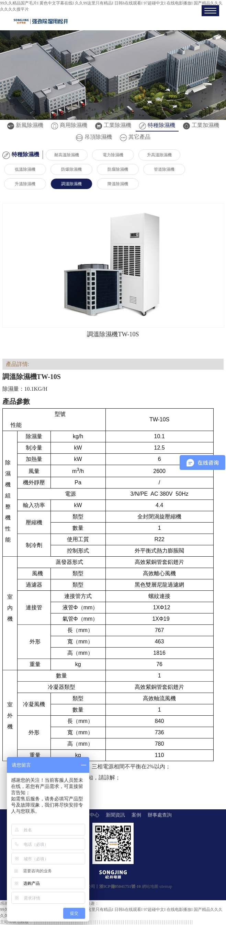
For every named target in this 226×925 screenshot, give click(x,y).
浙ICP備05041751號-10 (120, 886)
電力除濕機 (113, 155)
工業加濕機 (201, 125)
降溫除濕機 (118, 183)
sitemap (165, 886)
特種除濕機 (157, 125)
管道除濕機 (164, 169)
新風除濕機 (25, 125)
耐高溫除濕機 (66, 155)
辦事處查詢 (160, 815)
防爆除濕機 (71, 169)
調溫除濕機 (71, 183)
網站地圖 (150, 886)
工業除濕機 (113, 125)
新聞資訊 (115, 815)
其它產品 (135, 137)
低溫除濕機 (25, 169)
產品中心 (89, 815)
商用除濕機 (69, 125)
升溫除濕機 (25, 183)
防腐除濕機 (118, 169)
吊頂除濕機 (94, 137)
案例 (136, 815)
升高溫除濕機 (159, 155)
